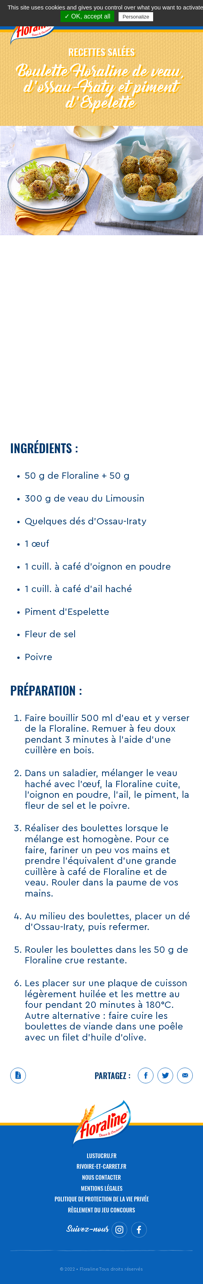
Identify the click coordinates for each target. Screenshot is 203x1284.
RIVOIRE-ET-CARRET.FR (101, 1166)
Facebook (146, 1075)
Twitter (165, 1075)
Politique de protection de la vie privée (102, 1199)
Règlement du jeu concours (101, 1210)
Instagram (119, 1230)
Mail (185, 1075)
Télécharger (18, 1075)
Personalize (136, 17)
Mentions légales (102, 1188)
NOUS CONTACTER (101, 1177)
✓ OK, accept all (87, 16)
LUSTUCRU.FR (102, 1155)
